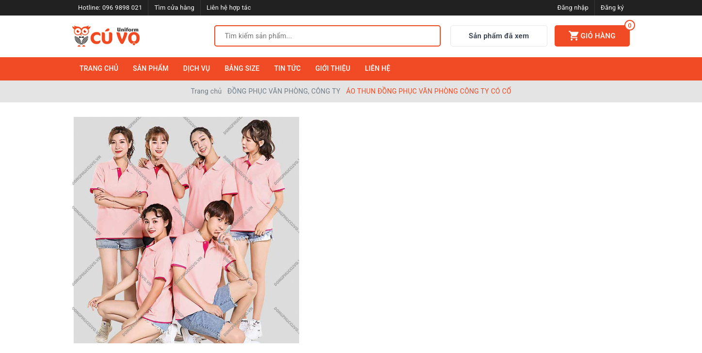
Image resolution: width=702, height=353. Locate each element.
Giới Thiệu (332, 68)
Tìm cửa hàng (174, 7)
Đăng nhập (573, 7)
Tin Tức (287, 68)
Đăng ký (612, 7)
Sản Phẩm (151, 68)
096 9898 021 (122, 7)
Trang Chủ (99, 68)
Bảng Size (241, 68)
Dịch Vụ (196, 68)
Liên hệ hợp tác (229, 7)
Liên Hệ (377, 68)
